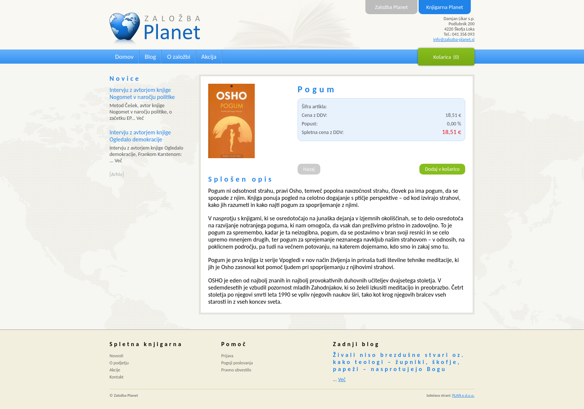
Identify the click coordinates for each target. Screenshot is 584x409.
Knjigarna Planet (444, 7)
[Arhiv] (117, 174)
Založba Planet (391, 7)
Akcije (115, 370)
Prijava (227, 355)
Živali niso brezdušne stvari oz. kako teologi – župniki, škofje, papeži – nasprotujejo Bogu (399, 362)
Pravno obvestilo (236, 370)
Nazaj (309, 169)
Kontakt (117, 377)
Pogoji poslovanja (237, 362)
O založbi (178, 57)
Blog (150, 57)
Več (342, 379)
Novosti (116, 355)
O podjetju (119, 362)
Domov (124, 57)
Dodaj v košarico (442, 169)
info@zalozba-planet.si (454, 39)
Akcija (208, 57)
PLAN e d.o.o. (463, 395)
